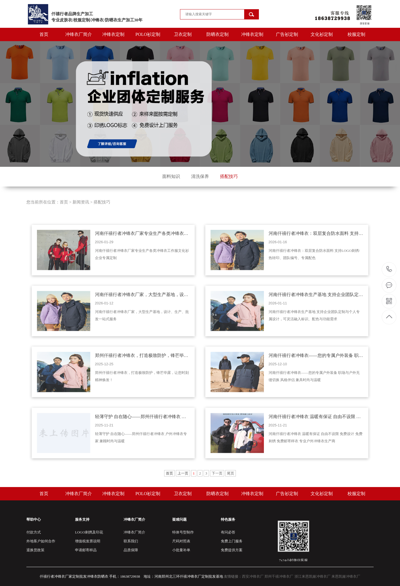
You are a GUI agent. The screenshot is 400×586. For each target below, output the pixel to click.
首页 (43, 34)
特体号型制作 (183, 532)
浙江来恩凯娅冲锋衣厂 (312, 576)
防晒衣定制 (217, 34)
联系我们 (131, 541)
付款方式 (33, 532)
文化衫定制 (322, 34)
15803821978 (389, 269)
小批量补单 (181, 550)
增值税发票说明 (87, 541)
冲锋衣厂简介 (78, 34)
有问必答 (228, 532)
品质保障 (131, 550)
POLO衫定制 (148, 34)
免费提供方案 (231, 550)
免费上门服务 (231, 541)
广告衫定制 (287, 34)
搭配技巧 (229, 176)
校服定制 (356, 34)
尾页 (230, 473)
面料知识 (171, 176)
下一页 (217, 473)
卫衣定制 (183, 34)
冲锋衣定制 (113, 34)
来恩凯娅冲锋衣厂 (345, 576)
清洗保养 (200, 176)
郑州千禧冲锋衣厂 (278, 576)
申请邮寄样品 (86, 550)
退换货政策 (35, 550)
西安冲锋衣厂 (253, 576)
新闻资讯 (80, 225)
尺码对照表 (181, 541)
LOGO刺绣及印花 (89, 532)
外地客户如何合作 (40, 541)
